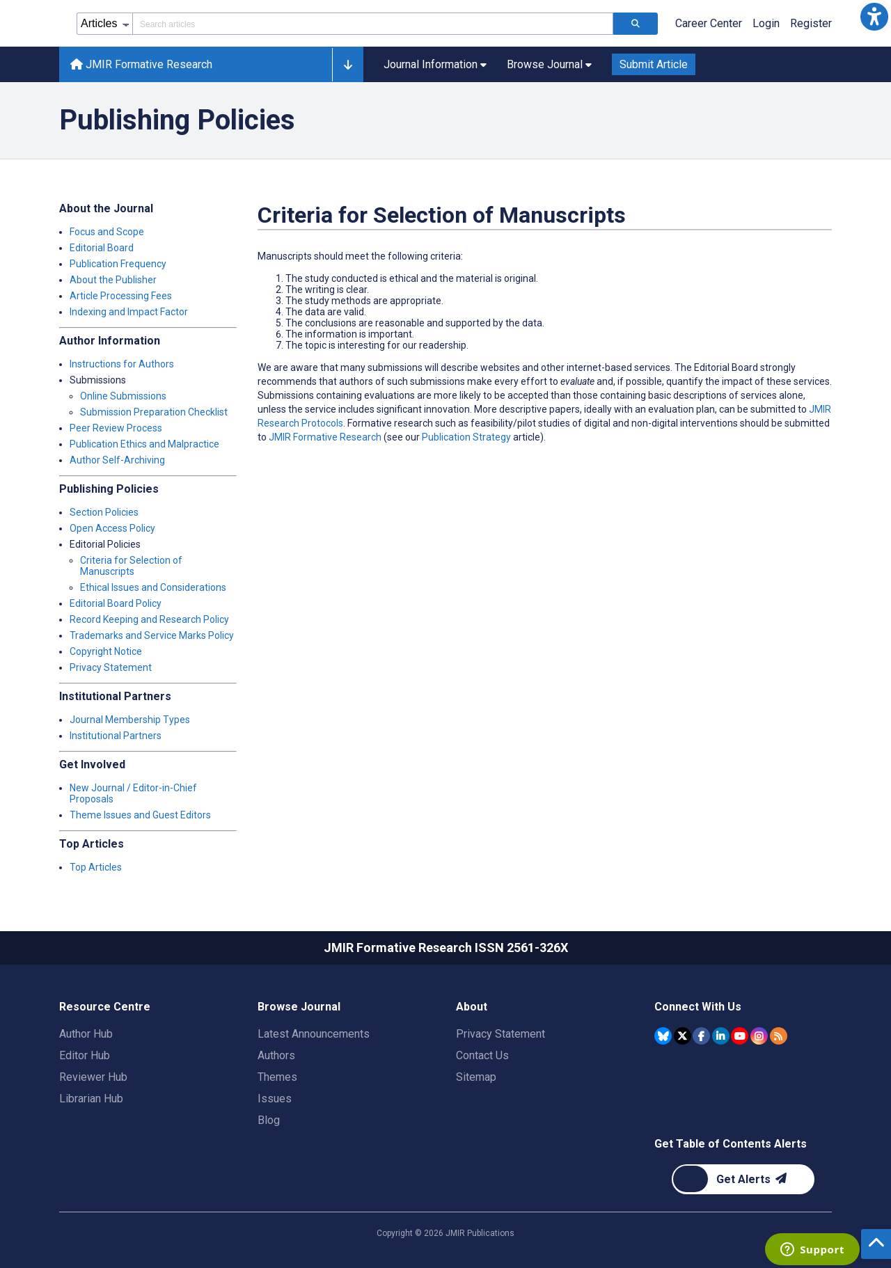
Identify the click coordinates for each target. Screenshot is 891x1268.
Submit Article (654, 64)
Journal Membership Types (130, 719)
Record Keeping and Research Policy (149, 619)
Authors (276, 1055)
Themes (277, 1077)
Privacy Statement (111, 667)
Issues (275, 1098)
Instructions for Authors (122, 364)
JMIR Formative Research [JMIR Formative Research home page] (141, 64)
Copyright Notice (106, 651)
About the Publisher (113, 279)
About (471, 1006)
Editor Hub (84, 1055)
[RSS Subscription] (778, 1036)
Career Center (708, 23)
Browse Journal (299, 1006)
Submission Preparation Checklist (154, 412)
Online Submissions (123, 396)
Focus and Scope (107, 231)
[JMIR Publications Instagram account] (759, 1036)
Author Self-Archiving (117, 460)
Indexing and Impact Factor (129, 311)
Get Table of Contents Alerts (730, 1143)
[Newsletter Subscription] (743, 1179)
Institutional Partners (115, 735)
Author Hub (86, 1033)
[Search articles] (635, 24)
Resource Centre (104, 1006)
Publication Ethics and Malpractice (144, 444)
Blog (269, 1120)
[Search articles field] (372, 24)
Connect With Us (697, 1006)
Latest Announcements (314, 1033)
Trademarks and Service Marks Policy (152, 635)
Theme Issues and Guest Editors (140, 815)
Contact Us (482, 1055)
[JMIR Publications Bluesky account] (663, 1036)
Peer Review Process (116, 428)
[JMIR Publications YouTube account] (739, 1036)
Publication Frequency (118, 263)
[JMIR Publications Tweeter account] (682, 1036)
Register (811, 23)
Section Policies (104, 512)
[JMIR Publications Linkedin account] (721, 1036)
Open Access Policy (112, 528)
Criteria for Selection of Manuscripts (131, 566)
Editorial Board (102, 247)
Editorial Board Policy (115, 603)
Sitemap (476, 1077)
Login (766, 23)
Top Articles (96, 867)
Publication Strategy (466, 437)
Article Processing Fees (121, 295)
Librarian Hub (91, 1098)
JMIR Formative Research (325, 437)
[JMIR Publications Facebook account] (701, 1036)
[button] (874, 16)
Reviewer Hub (93, 1077)
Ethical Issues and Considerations (153, 587)
